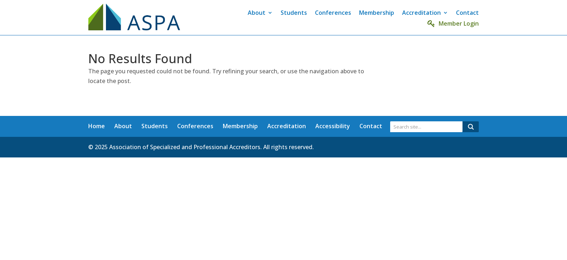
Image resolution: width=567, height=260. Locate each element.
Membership (376, 13)
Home (96, 126)
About (256, 13)
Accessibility (332, 126)
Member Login (453, 23)
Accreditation (421, 13)
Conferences (333, 13)
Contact (467, 13)
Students (294, 13)
